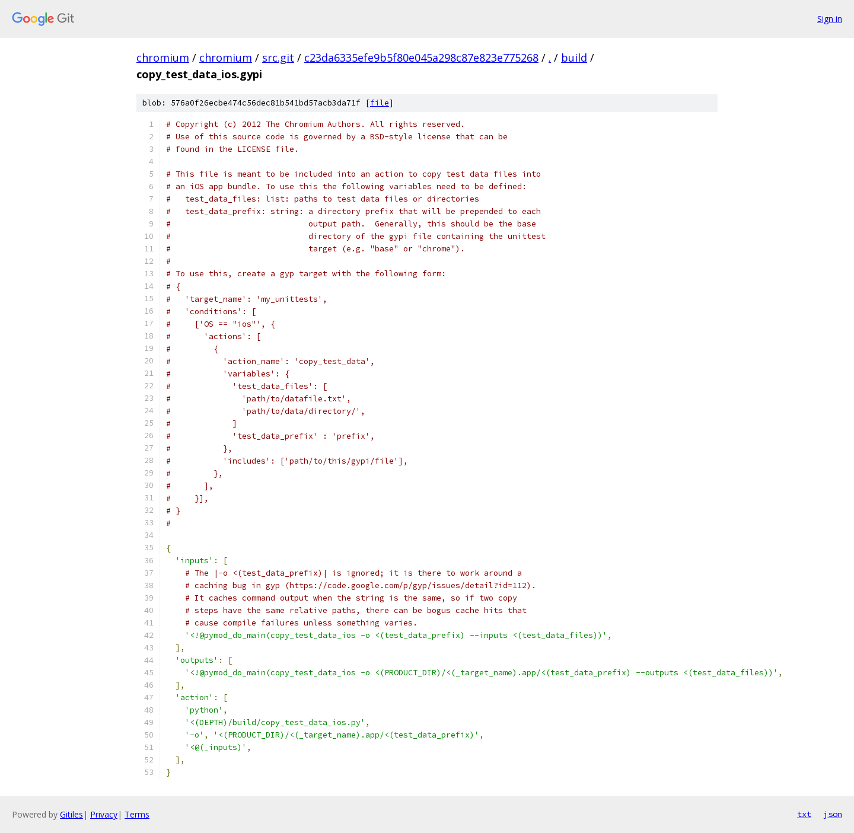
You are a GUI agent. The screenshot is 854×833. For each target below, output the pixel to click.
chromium (162, 57)
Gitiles (71, 814)
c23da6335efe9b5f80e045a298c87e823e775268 (421, 57)
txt (804, 814)
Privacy (103, 814)
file (379, 103)
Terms (137, 814)
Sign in (829, 18)
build (574, 57)
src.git (278, 57)
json (832, 814)
